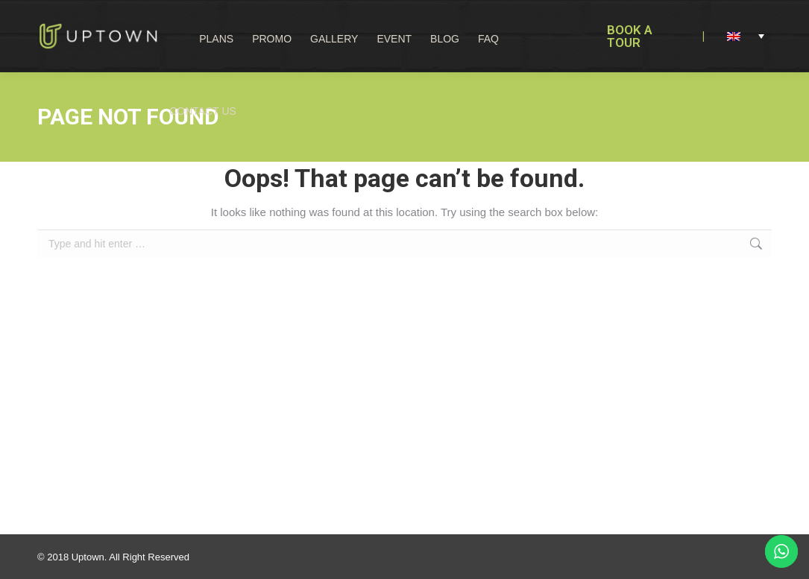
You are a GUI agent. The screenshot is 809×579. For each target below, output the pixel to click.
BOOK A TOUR (629, 36)
